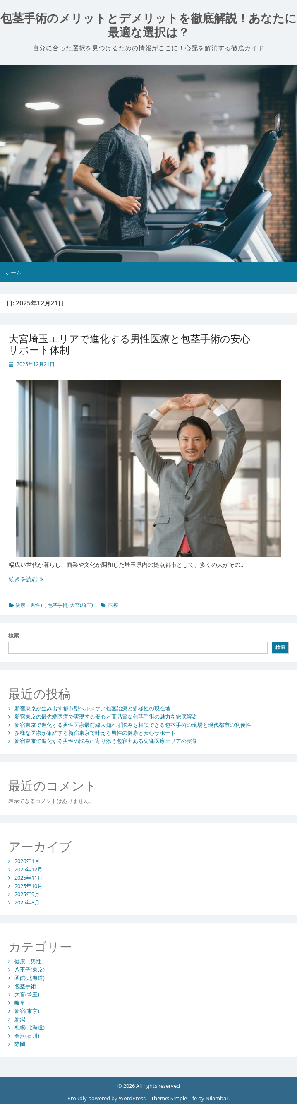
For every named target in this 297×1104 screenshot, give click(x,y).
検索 (13, 635)
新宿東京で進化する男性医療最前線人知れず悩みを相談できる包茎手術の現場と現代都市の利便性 (132, 725)
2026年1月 (27, 861)
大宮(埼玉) (81, 605)
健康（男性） (30, 605)
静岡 (19, 1044)
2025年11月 (28, 877)
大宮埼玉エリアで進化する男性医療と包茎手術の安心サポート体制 (129, 344)
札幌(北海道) (29, 1027)
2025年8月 (27, 902)
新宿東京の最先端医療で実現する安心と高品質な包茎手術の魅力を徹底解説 (105, 716)
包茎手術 (57, 605)
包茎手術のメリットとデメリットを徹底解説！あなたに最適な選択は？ (148, 25)
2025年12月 (28, 869)
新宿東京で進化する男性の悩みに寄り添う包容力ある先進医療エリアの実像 (105, 741)
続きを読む (26, 579)
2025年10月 (28, 886)
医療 (113, 605)
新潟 (19, 1019)
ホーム (13, 272)
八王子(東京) (29, 969)
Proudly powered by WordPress (107, 1098)
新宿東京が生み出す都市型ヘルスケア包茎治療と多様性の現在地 (92, 708)
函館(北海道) (29, 977)
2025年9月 (27, 894)
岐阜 (19, 1002)
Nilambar (217, 1098)
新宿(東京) (26, 1011)
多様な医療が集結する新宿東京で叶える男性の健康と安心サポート (95, 732)
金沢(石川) (26, 1035)
